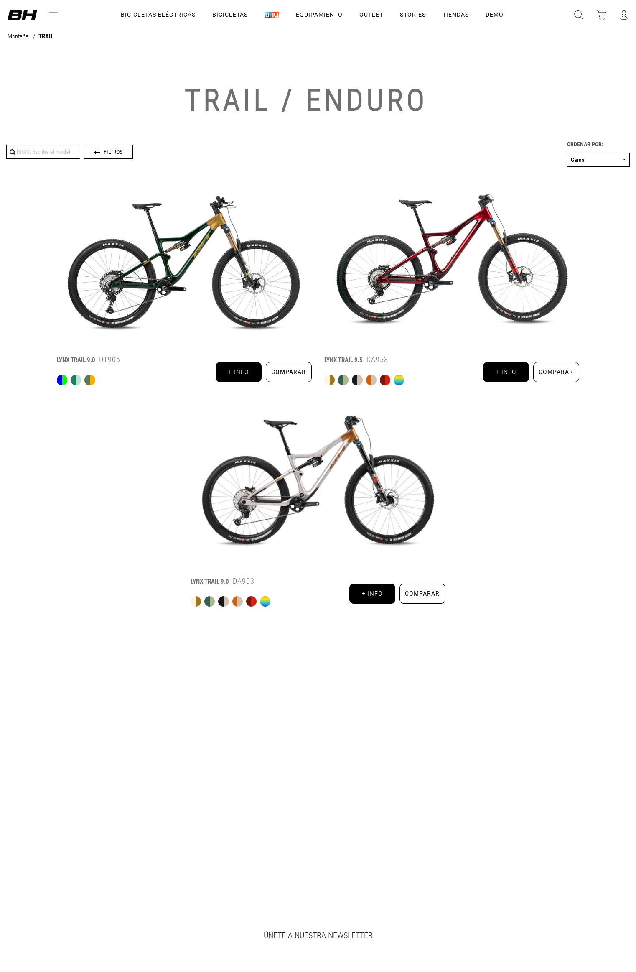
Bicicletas (230, 14)
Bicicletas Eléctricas (158, 14)
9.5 (343, 360)
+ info (238, 372)
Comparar (288, 372)
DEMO (495, 14)
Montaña (19, 36)
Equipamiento (319, 14)
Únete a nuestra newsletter (318, 935)
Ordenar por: (585, 144)
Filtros (113, 151)
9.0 (76, 360)
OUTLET (371, 14)
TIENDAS (456, 14)
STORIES (413, 14)
